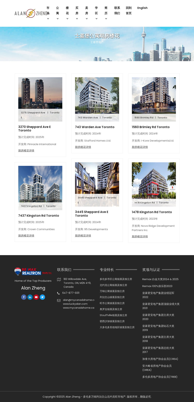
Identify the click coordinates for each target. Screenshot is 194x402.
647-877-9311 (70, 293)
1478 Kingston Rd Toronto (153, 212)
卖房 (86, 10)
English (142, 8)
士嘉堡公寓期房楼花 (97, 36)
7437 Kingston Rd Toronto (39, 216)
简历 (106, 10)
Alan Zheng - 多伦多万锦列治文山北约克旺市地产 (95, 396)
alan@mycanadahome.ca (78, 300)
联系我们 (117, 10)
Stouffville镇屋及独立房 (113, 315)
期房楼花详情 (26, 151)
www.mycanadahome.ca (78, 308)
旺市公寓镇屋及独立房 (112, 303)
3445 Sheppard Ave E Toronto (92, 214)
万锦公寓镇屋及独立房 (112, 291)
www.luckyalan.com (75, 304)
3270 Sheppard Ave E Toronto (35, 129)
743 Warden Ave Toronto (95, 127)
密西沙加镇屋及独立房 (112, 321)
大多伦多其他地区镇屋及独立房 (117, 327)
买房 (76, 10)
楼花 (67, 10)
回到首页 (129, 10)
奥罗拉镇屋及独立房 (111, 309)
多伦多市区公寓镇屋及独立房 (116, 279)
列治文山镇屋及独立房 (112, 297)
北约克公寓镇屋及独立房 (113, 285)
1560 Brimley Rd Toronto (151, 127)
